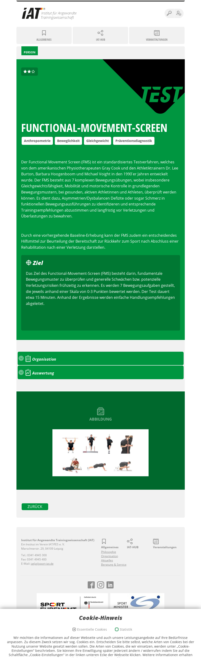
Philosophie (108, 552)
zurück (35, 506)
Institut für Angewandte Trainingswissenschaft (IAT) (49, 13)
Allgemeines (43, 40)
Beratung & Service (113, 565)
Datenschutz (89, 636)
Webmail (131, 636)
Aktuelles (107, 560)
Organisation (109, 556)
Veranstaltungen (157, 40)
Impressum (71, 636)
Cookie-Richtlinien (111, 636)
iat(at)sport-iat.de (42, 564)
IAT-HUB (100, 40)
